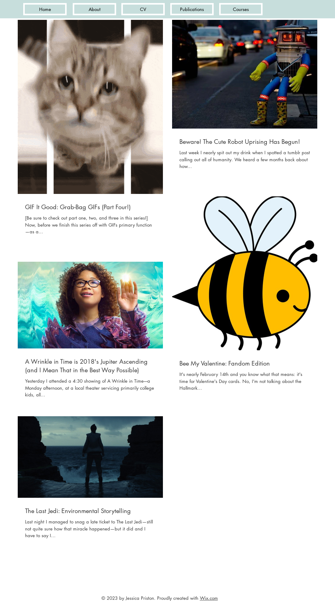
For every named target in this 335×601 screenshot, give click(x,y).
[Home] (45, 9)
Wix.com (209, 598)
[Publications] (192, 9)
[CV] (143, 9)
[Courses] (241, 9)
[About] (94, 9)
